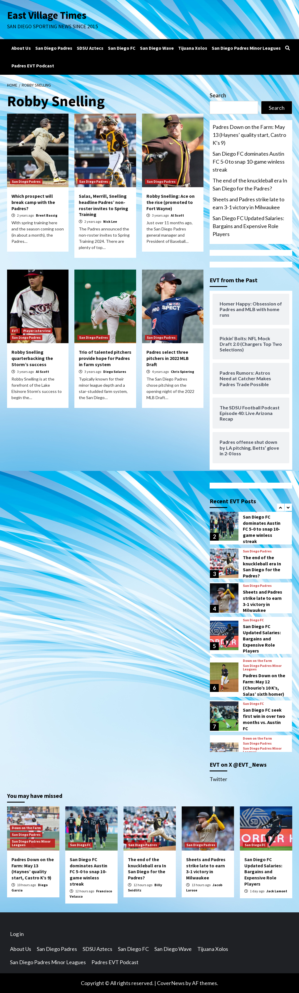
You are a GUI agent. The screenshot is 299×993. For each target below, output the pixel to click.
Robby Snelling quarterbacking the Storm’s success (32, 358)
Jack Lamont (276, 891)
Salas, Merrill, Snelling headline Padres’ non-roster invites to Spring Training (103, 205)
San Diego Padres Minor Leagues (246, 48)
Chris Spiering (182, 371)
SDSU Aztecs (90, 48)
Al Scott (177, 215)
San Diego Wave (157, 48)
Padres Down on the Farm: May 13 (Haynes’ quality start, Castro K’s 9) (249, 135)
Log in (17, 934)
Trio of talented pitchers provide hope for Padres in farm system (105, 358)
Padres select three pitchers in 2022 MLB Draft (167, 358)
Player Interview (37, 330)
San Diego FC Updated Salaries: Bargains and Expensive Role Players (248, 226)
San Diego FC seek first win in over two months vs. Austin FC (264, 719)
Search (218, 95)
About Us (21, 48)
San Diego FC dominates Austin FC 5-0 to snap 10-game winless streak (249, 161)
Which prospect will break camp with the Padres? (33, 202)
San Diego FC (122, 48)
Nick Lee (110, 221)
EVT (15, 330)
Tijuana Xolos (192, 48)
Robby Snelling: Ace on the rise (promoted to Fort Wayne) (170, 202)
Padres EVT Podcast (32, 66)
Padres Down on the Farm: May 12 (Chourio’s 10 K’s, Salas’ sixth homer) (264, 684)
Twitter (218, 779)
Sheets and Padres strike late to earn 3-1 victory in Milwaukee (248, 203)
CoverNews (171, 983)
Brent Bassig (46, 215)
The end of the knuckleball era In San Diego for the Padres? (250, 184)
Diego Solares (114, 371)
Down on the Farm (257, 660)
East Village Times (47, 15)
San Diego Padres (53, 48)
